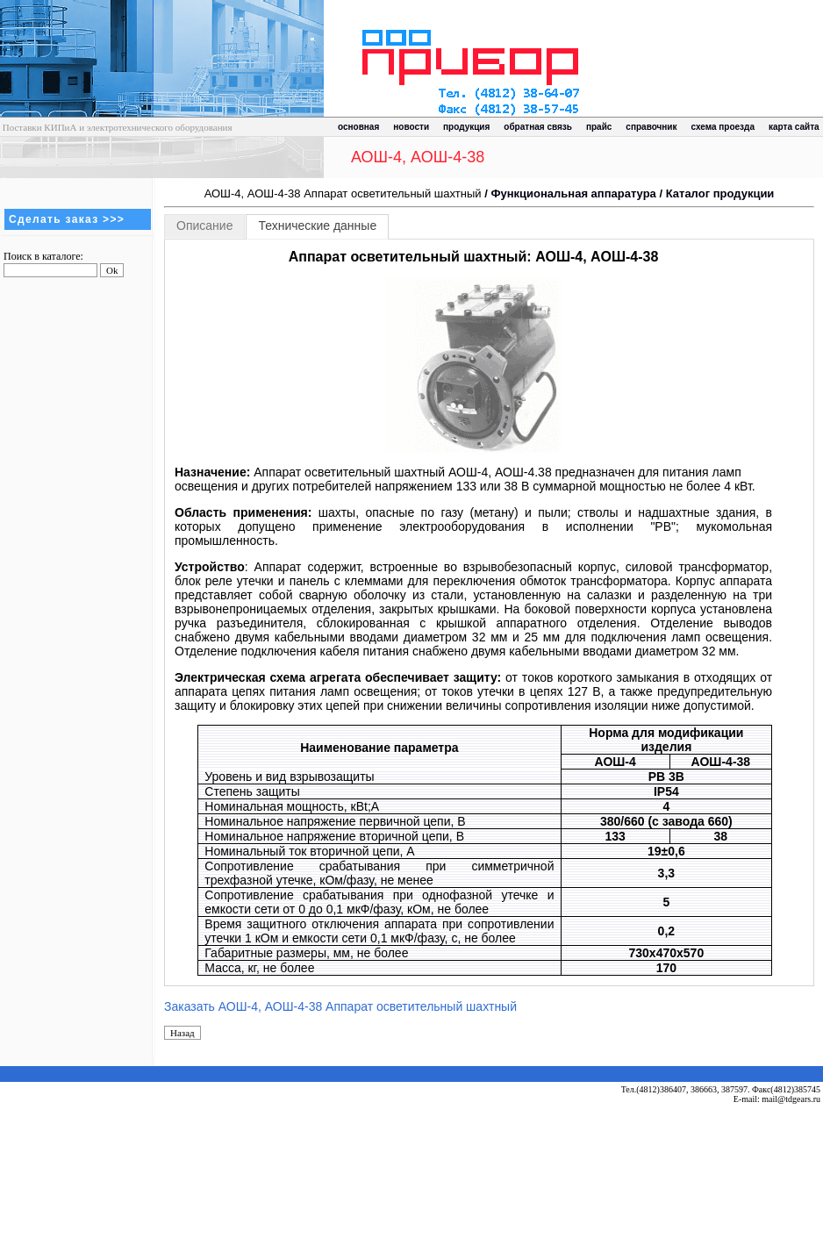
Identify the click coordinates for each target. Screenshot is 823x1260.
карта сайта (794, 127)
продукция (466, 127)
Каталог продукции (720, 193)
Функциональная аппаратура (572, 193)
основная (358, 127)
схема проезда (723, 127)
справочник (651, 127)
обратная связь (538, 127)
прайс (599, 127)
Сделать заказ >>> (67, 219)
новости (411, 127)
